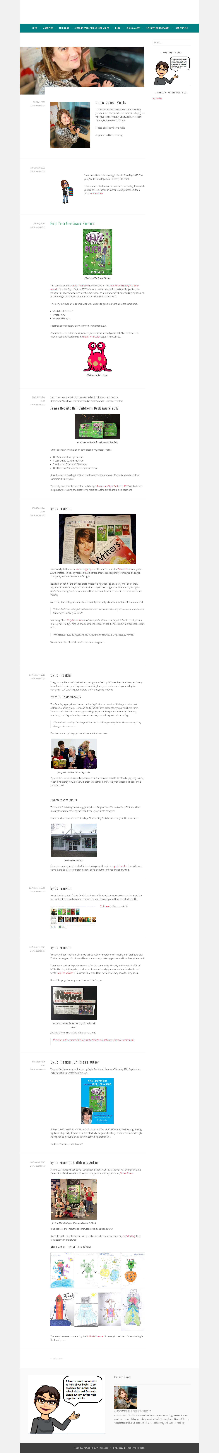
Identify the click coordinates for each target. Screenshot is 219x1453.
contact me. (97, 193)
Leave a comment (37, 106)
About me (48, 28)
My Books (64, 28)
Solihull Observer (95, 1336)
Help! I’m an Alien (91, 336)
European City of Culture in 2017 (113, 486)
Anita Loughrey (83, 569)
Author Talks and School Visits (92, 28)
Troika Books (126, 1173)
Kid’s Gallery (133, 28)
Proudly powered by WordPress (91, 1448)
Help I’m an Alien (80, 285)
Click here (105, 906)
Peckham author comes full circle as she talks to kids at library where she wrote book (93, 1039)
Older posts (56, 1359)
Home (34, 28)
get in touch (119, 866)
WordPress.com (135, 1448)
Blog (117, 28)
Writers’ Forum (125, 569)
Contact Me (181, 28)
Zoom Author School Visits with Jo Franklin (132, 1410)
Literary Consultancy (157, 28)
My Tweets (157, 98)
